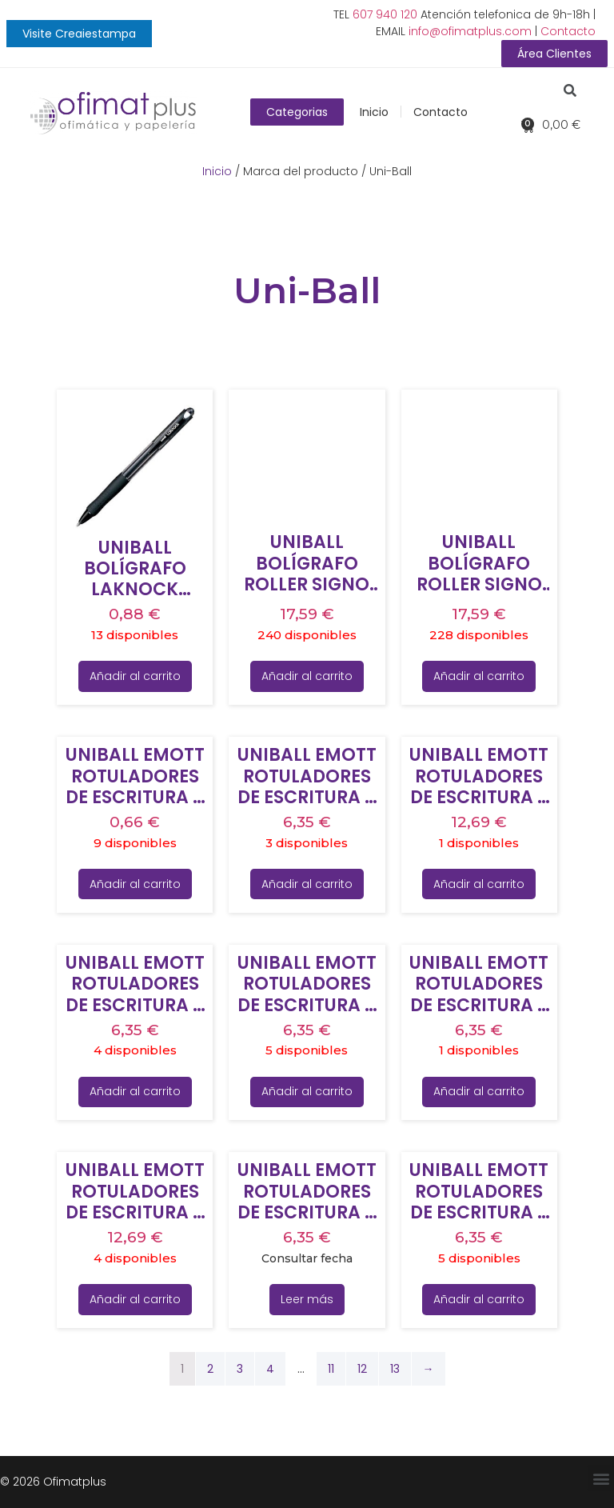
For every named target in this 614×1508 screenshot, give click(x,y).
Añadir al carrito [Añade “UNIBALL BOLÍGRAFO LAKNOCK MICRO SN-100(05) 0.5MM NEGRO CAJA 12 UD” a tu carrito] (135, 676)
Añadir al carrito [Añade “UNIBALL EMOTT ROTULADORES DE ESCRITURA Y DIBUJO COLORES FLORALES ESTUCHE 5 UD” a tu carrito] (135, 1091)
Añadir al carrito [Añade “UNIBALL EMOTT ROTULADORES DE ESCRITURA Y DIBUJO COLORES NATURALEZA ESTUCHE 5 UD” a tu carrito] (307, 1091)
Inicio (374, 112)
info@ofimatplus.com (470, 31)
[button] (79, 33)
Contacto (568, 31)
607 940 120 (385, 14)
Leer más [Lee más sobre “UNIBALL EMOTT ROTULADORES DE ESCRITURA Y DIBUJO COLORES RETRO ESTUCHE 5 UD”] (307, 1299)
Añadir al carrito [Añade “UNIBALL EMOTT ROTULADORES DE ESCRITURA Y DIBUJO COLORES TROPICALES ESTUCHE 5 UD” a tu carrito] (478, 1299)
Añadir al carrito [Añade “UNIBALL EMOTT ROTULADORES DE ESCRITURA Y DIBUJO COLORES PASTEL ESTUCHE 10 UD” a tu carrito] (135, 1299)
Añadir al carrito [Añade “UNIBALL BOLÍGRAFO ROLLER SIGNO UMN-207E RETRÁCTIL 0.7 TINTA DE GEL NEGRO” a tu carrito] (478, 676)
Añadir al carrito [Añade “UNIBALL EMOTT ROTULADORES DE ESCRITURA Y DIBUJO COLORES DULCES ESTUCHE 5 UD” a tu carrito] (307, 884)
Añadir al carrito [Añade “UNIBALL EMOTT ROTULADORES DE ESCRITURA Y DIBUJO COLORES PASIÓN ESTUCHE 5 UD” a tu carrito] (478, 1091)
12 (362, 1369)
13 (395, 1369)
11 (331, 1369)
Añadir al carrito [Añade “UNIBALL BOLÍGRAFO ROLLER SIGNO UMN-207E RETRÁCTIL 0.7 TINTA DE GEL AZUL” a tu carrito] (307, 676)
